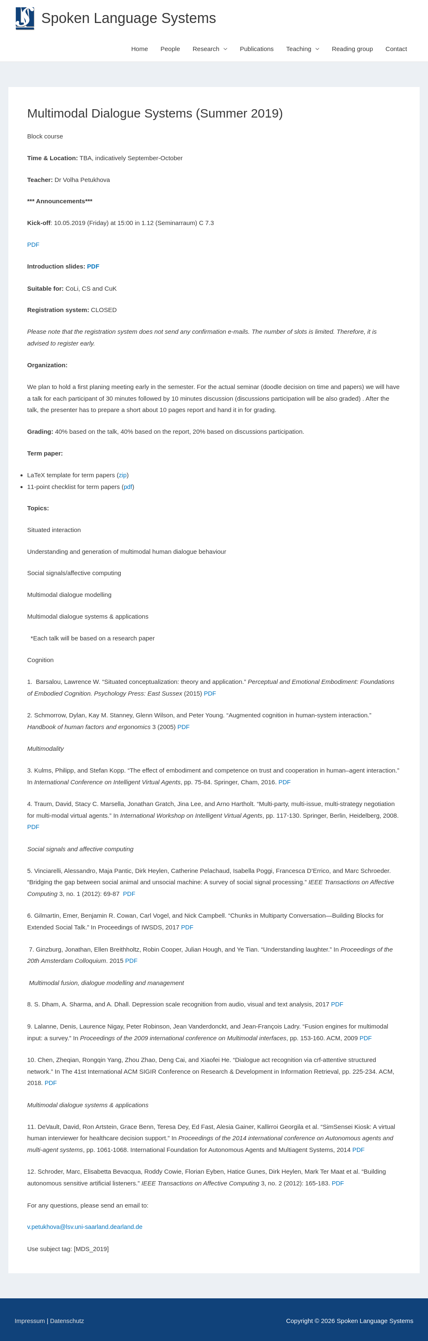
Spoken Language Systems (130, 18)
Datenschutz (68, 1318)
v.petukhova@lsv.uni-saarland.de (73, 1224)
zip (123, 475)
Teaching (298, 49)
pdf (128, 486)
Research (206, 49)
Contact (396, 49)
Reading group (352, 49)
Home (139, 49)
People (170, 49)
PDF (33, 244)
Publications (257, 49)
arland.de (132, 1224)
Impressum (30, 1318)
